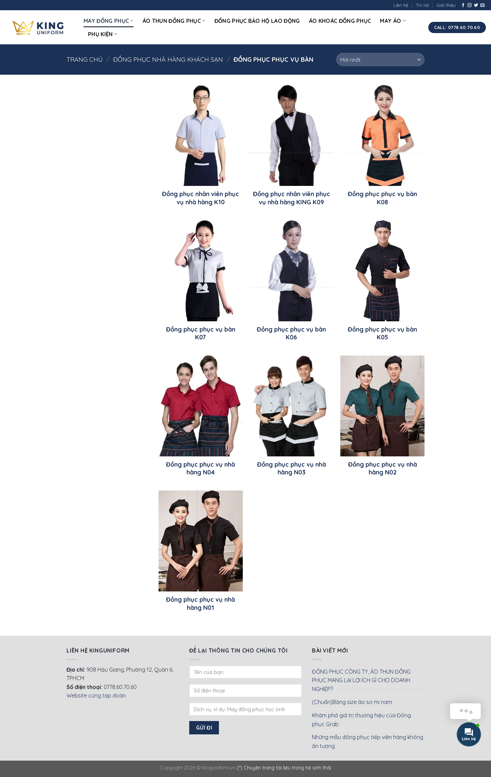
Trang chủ (84, 59)
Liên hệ (400, 5)
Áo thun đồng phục (174, 20)
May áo (392, 20)
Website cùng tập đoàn (96, 695)
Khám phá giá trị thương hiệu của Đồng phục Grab (361, 720)
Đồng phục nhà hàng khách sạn (168, 59)
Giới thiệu (446, 5)
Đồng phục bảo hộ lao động (257, 20)
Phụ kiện (102, 34)
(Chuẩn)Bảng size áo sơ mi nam (352, 702)
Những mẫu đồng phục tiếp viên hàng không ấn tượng (367, 741)
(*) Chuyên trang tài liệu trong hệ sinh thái (284, 768)
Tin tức (422, 5)
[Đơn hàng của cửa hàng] (380, 59)
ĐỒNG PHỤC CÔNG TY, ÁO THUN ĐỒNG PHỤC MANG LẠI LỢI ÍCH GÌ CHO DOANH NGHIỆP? (361, 680)
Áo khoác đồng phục (340, 20)
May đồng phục (109, 20)
